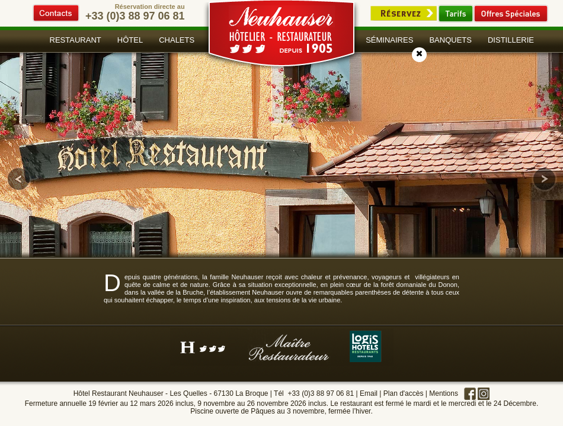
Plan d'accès (403, 393)
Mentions (443, 393)
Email (369, 393)
